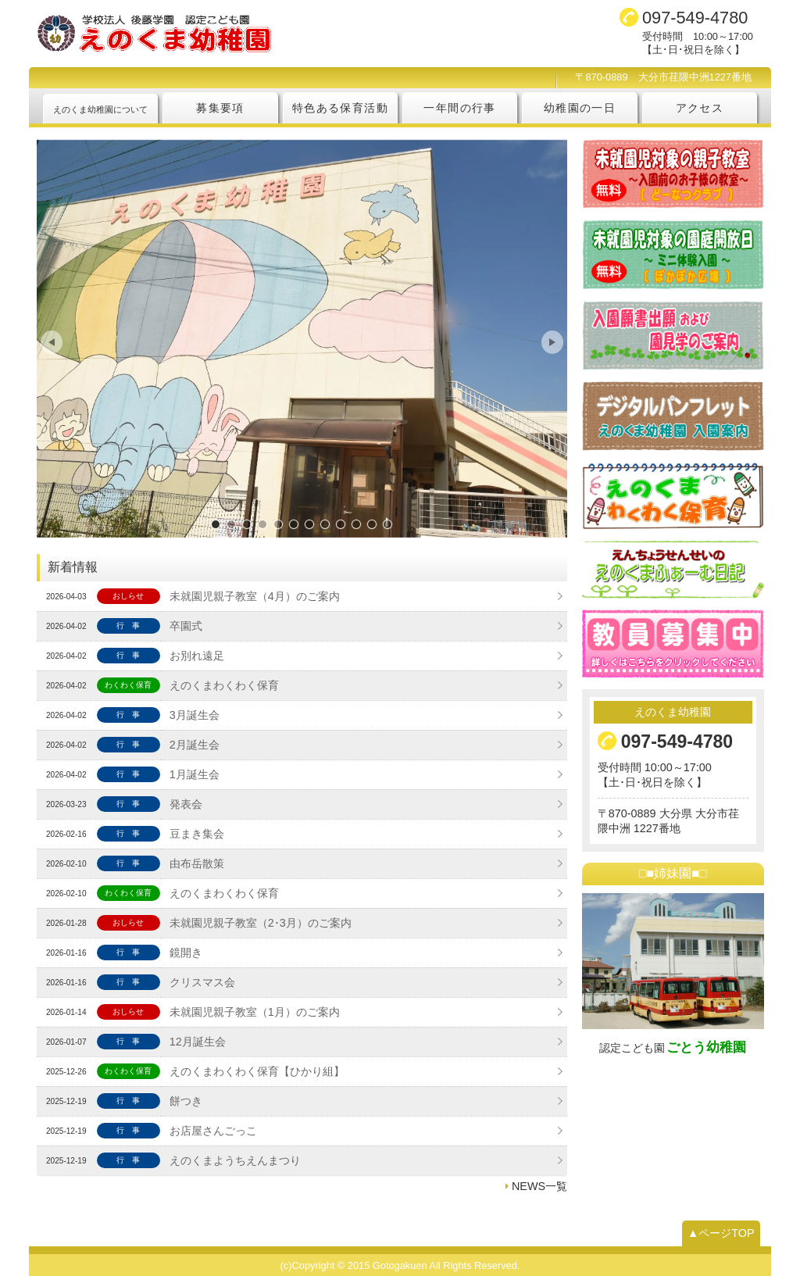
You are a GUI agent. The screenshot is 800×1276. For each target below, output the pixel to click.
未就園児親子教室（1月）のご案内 (255, 1012)
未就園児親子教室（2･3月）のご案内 (261, 923)
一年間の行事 (459, 108)
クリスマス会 (202, 982)
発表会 (186, 804)
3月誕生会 (195, 715)
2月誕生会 (195, 744)
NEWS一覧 (539, 1186)
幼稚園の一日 (580, 108)
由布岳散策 (197, 863)
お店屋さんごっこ (213, 1130)
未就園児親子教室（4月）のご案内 (255, 596)
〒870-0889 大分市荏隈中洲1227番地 (663, 77)
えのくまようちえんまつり (235, 1160)
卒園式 (186, 626)
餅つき (186, 1101)
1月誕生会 (195, 774)
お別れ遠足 (197, 655)
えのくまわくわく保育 (224, 685)
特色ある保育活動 (340, 108)
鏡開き (186, 952)
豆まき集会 (197, 833)
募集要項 (220, 108)
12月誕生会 (198, 1041)
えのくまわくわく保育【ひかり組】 (257, 1071)
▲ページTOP (721, 1233)
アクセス (700, 108)
